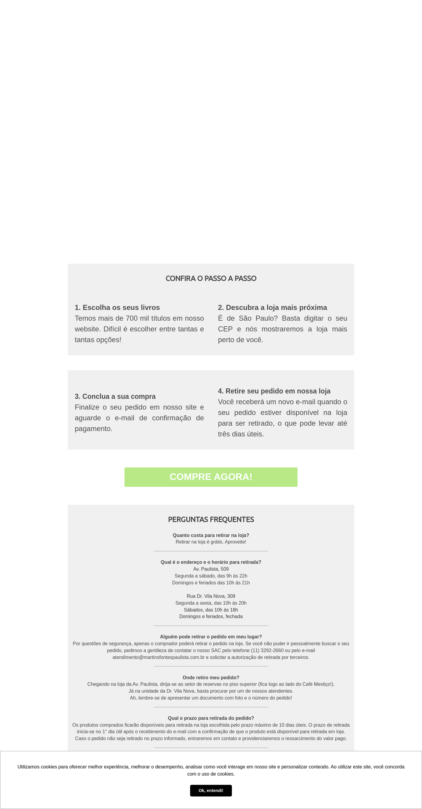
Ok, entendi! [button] (210, 790)
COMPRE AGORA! (211, 476)
